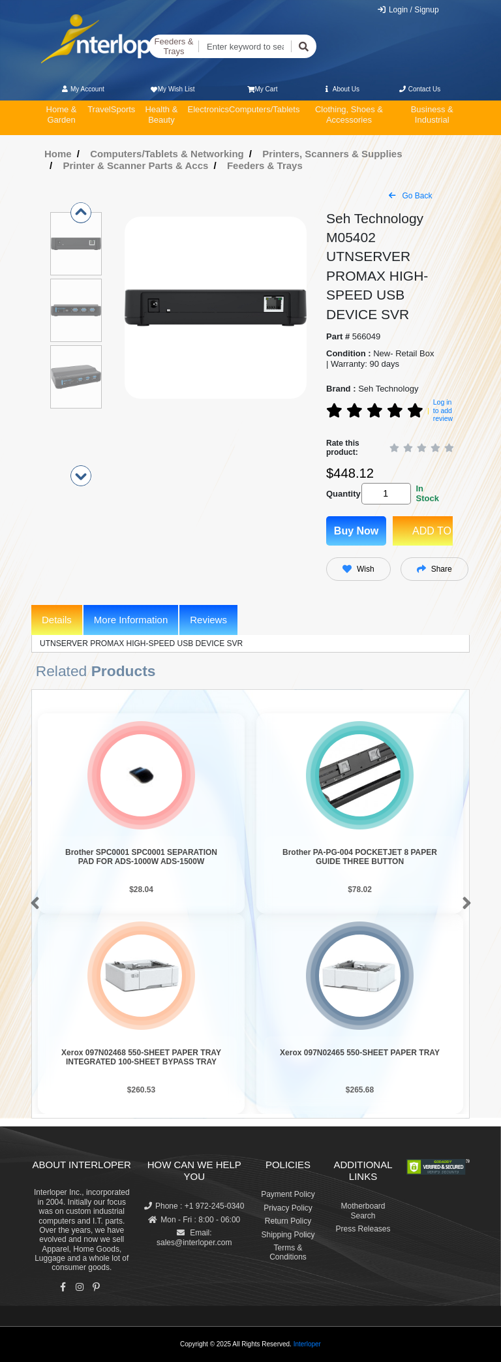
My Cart (262, 89)
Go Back (410, 195)
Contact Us (419, 89)
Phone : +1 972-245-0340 (194, 1206)
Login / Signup (408, 9)
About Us (341, 89)
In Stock (427, 494)
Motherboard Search (363, 1210)
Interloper (307, 1344)
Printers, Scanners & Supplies (332, 153)
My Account (82, 89)
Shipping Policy (287, 1234)
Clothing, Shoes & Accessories (349, 114)
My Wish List (171, 89)
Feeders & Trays (174, 47)
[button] (32, 903)
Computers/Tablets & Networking (167, 153)
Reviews (208, 619)
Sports (123, 109)
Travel (99, 109)
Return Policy (288, 1221)
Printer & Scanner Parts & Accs (136, 165)
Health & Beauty (161, 114)
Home (58, 153)
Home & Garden (61, 114)
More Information (131, 619)
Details (57, 619)
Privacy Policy (288, 1208)
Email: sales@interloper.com (194, 1237)
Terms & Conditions (288, 1252)
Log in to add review (443, 410)
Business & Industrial (432, 114)
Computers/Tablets (264, 109)
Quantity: (341, 494)
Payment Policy (288, 1194)
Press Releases (362, 1228)
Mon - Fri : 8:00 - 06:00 (194, 1219)
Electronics (208, 109)
